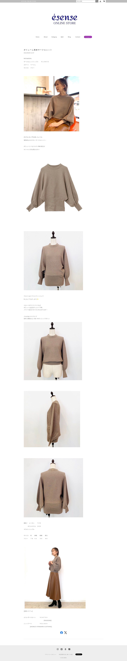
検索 (96, 1)
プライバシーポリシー (50, 654)
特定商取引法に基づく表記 (66, 654)
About (46, 37)
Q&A (62, 37)
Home (37, 37)
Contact (77, 37)
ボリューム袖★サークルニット (38, 50)
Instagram (88, 37)
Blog (69, 37)
